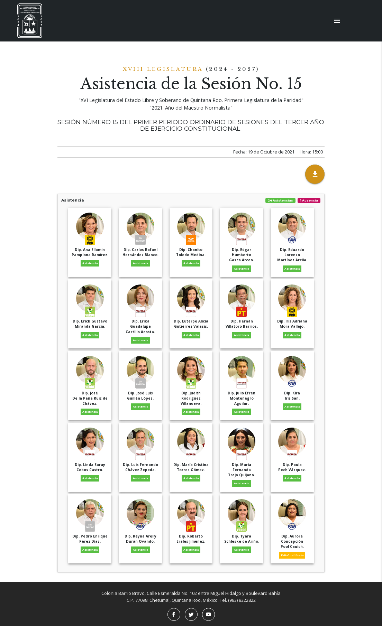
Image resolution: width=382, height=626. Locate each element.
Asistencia (191, 200)
